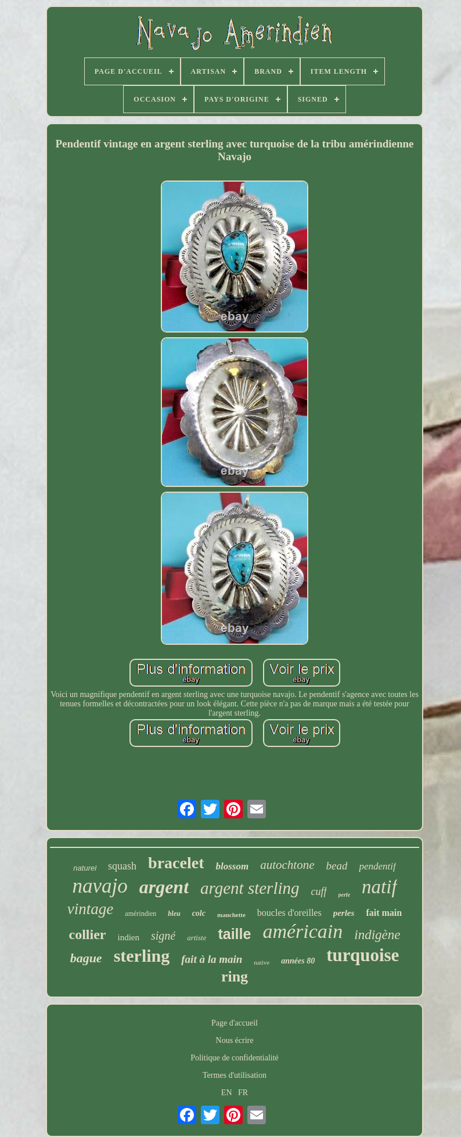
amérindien (140, 913)
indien (128, 937)
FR (243, 1092)
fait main (384, 913)
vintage (90, 909)
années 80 (298, 960)
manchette (231, 914)
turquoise (362, 955)
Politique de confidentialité (234, 1057)
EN (226, 1092)
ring (234, 976)
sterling (142, 955)
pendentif (377, 866)
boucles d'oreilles (289, 913)
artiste (196, 937)
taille (234, 934)
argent (164, 886)
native (261, 962)
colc (199, 913)
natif (379, 886)
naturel (84, 868)
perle (344, 894)
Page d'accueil (234, 1023)
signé (163, 935)
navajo (99, 886)
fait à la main (211, 959)
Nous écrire (235, 1040)
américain (302, 931)
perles (344, 913)
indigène (377, 934)
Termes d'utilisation (234, 1075)
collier (87, 934)
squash (122, 866)
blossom (231, 866)
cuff (319, 891)
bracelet (176, 863)
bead (336, 866)
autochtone (287, 865)
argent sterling (250, 888)
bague (86, 958)
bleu (174, 913)
